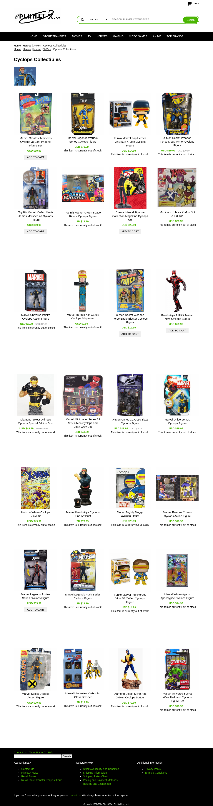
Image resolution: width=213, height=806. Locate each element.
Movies (77, 36)
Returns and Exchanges (97, 783)
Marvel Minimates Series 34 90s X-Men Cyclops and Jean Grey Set (83, 423)
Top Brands (175, 36)
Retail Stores (28, 776)
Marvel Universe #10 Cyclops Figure (177, 421)
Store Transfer (54, 36)
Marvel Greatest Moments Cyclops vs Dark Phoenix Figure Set (36, 141)
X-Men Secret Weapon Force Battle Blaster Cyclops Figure (130, 318)
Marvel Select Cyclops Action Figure (35, 695)
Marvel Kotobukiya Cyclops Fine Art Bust (83, 514)
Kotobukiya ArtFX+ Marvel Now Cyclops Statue (177, 316)
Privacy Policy (153, 768)
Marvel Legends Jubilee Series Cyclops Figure (35, 596)
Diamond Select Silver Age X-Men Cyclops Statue (130, 695)
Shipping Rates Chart (95, 776)
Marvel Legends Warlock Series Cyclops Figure (83, 139)
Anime (157, 36)
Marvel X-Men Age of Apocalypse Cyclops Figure (177, 596)
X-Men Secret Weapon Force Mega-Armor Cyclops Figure (177, 141)
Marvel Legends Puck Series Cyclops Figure (83, 596)
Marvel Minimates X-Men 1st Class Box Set (82, 695)
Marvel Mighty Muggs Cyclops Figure (130, 513)
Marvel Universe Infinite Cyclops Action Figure (35, 316)
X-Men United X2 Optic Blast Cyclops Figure (130, 421)
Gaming (118, 36)
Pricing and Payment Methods (100, 780)
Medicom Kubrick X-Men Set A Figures (177, 214)
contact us (75, 795)
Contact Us (20, 752)
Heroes (101, 36)
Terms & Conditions (156, 772)
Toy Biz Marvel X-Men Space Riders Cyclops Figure (83, 214)
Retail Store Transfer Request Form (41, 780)
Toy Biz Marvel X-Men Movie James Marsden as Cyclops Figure (35, 216)
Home (33, 36)
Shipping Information (95, 772)
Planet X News (29, 772)
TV (89, 36)
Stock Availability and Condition (101, 768)
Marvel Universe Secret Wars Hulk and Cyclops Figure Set (177, 697)
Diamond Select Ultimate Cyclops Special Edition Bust (35, 421)
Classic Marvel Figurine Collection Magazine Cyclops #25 (130, 216)
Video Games (138, 36)
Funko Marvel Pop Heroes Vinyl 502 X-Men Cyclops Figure (130, 141)
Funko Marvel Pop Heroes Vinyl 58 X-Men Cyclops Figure (130, 598)
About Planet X (37, 752)
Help (51, 752)
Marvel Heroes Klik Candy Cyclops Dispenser (83, 316)
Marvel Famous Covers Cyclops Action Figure (177, 514)
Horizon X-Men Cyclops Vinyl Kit (35, 514)
